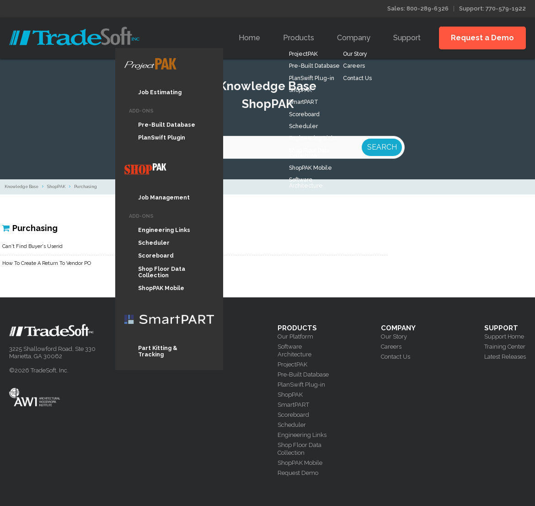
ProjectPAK (292, 364)
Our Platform (295, 336)
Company (353, 37)
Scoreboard (293, 414)
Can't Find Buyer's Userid (32, 246)
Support (407, 37)
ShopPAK (56, 186)
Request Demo (298, 472)
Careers (391, 346)
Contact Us (395, 356)
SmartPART (293, 404)
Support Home (504, 336)
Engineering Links (302, 434)
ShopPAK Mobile (300, 462)
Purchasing (85, 186)
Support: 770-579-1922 (492, 8)
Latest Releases (505, 356)
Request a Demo (482, 37)
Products (298, 37)
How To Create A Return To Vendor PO (46, 263)
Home (249, 37)
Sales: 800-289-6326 (418, 8)
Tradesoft (74, 36)
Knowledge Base (21, 186)
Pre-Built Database (303, 374)
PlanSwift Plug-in (301, 384)
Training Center (504, 346)
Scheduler (292, 424)
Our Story (394, 336)
